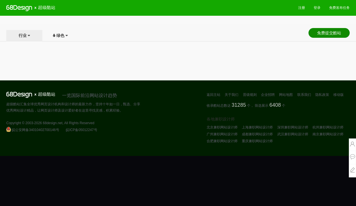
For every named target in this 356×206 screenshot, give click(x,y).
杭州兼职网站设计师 (328, 127)
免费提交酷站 (329, 33)
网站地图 (286, 95)
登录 (317, 8)
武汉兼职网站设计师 (292, 134)
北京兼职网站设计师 (222, 127)
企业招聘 (268, 95)
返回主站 (213, 95)
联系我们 (304, 95)
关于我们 (231, 95)
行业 (23, 35)
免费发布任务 (339, 8)
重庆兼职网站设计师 (257, 141)
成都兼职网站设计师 (257, 134)
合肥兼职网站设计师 (222, 141)
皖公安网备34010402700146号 (32, 130)
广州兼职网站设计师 (222, 134)
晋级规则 (250, 95)
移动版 (338, 95)
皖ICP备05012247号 (81, 130)
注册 (301, 8)
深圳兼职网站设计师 (292, 127)
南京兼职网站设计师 (328, 134)
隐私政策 (322, 95)
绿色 (60, 35)
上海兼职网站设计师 (257, 127)
